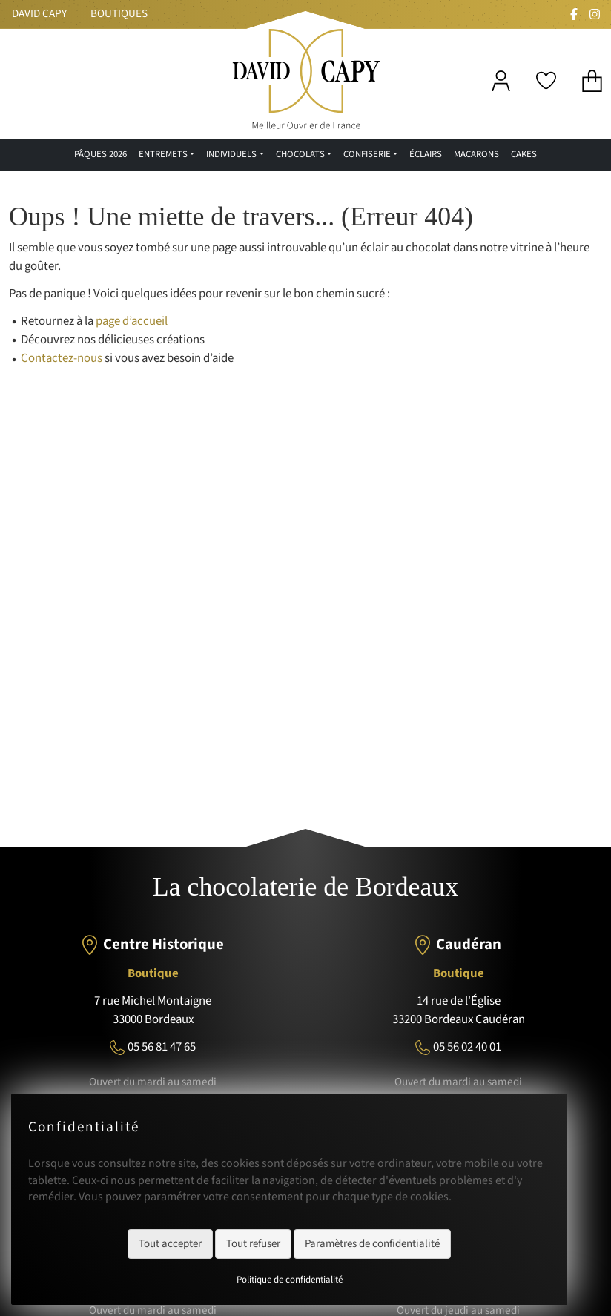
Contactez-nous (61, 358)
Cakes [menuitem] (524, 154)
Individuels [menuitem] (231, 154)
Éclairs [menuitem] (425, 154)
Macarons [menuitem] (476, 154)
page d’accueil (132, 321)
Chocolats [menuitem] (300, 154)
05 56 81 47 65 (162, 1047)
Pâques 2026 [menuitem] (100, 154)
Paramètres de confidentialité (372, 1243)
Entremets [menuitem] (163, 154)
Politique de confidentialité (290, 1279)
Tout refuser (253, 1243)
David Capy (39, 14)
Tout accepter (170, 1243)
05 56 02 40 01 (467, 1047)
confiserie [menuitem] (367, 154)
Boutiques (119, 14)
